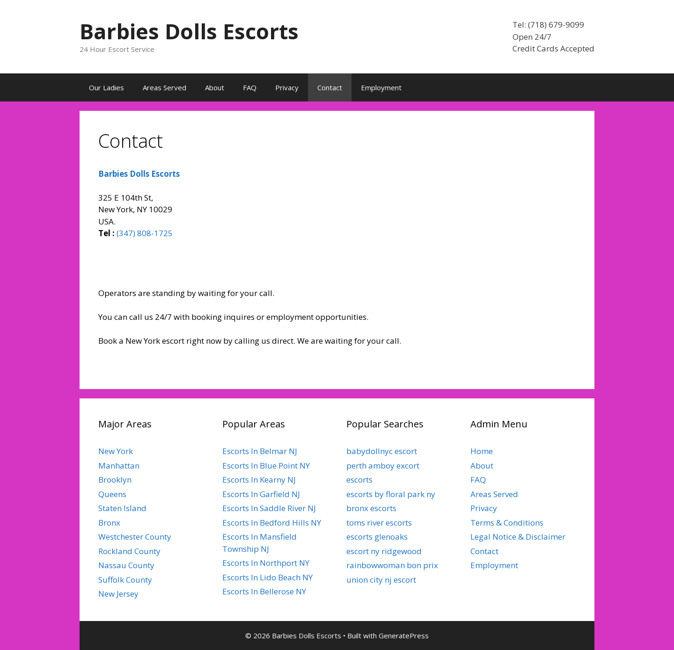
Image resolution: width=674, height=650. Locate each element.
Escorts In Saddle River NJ (269, 508)
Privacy (287, 87)
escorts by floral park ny (390, 494)
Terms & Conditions (506, 522)
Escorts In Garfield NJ (261, 494)
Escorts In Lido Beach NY (267, 577)
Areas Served (164, 87)
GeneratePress (404, 635)
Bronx (109, 522)
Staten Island (122, 508)
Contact (329, 87)
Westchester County (134, 536)
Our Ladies (106, 87)
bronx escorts (371, 508)
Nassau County (126, 565)
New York (115, 451)
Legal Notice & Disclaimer (517, 536)
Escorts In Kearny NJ (259, 479)
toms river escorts (379, 522)
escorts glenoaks (377, 536)
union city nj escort (381, 579)
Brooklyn (115, 479)
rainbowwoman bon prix (392, 565)
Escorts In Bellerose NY (264, 591)
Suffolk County (125, 579)
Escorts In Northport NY (265, 562)
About (214, 87)
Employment (381, 87)
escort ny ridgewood (384, 551)
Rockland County (129, 551)
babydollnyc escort (381, 451)
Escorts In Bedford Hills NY (271, 522)
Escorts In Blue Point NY (266, 465)
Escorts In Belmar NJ (259, 451)
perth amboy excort (382, 465)
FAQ (249, 87)
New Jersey (118, 593)
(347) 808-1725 (145, 233)
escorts (359, 479)
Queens (112, 494)
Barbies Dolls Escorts (189, 31)
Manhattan (118, 465)
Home (481, 451)
